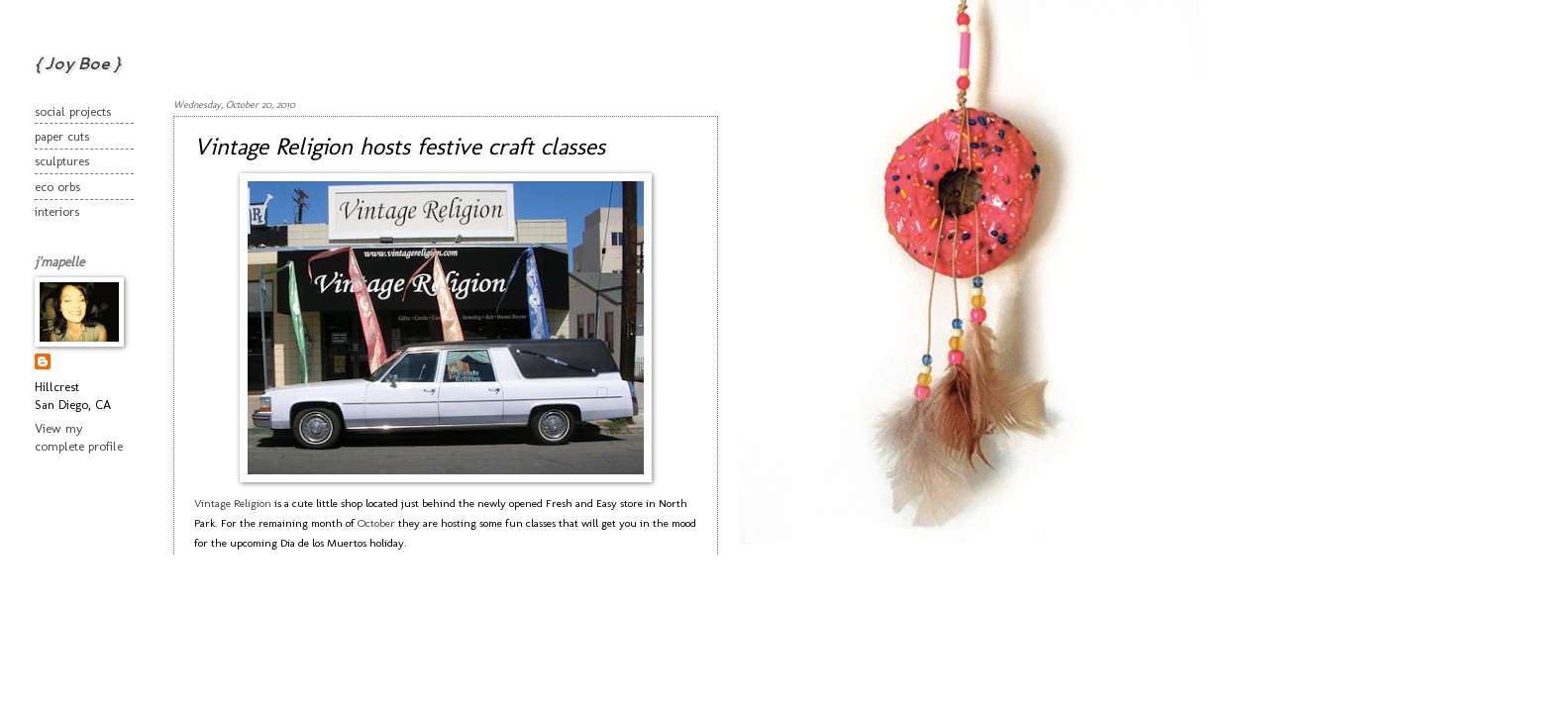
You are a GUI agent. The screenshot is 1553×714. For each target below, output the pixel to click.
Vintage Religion (232, 503)
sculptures (62, 160)
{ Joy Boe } (77, 62)
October (376, 523)
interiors (57, 211)
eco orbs (57, 186)
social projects (73, 111)
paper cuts (62, 136)
